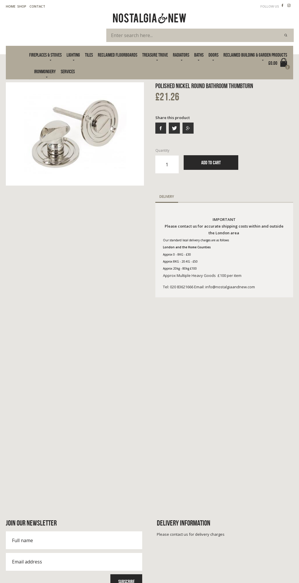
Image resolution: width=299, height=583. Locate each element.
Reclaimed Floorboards (117, 54)
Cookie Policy (50, 565)
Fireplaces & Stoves (45, 54)
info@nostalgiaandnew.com (40, 525)
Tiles (89, 54)
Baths (199, 54)
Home (10, 6)
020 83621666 (25, 519)
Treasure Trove (155, 54)
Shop (21, 6)
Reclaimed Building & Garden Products (255, 54)
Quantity (167, 161)
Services (68, 71)
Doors (213, 54)
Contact (37, 6)
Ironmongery (45, 71)
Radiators (181, 54)
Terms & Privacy (19, 565)
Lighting (73, 54)
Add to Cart (211, 162)
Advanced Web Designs (275, 571)
